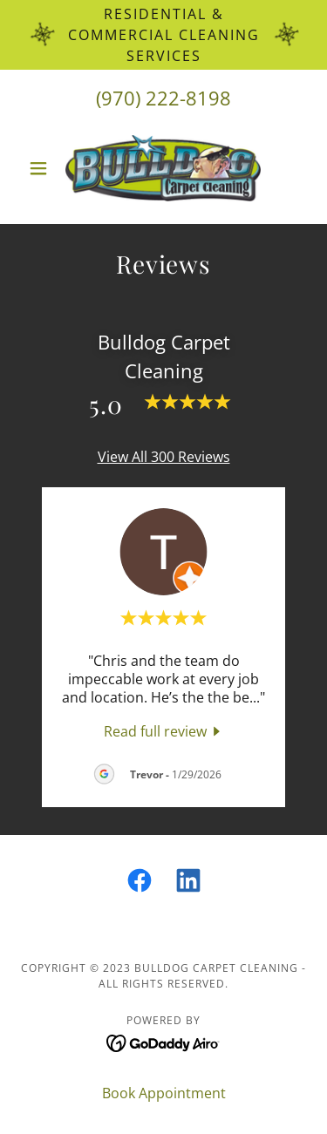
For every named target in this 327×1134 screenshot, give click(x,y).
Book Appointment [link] (164, 1093)
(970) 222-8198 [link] (163, 98)
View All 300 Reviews (164, 456)
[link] (163, 168)
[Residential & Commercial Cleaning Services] (163, 34)
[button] (42, 168)
